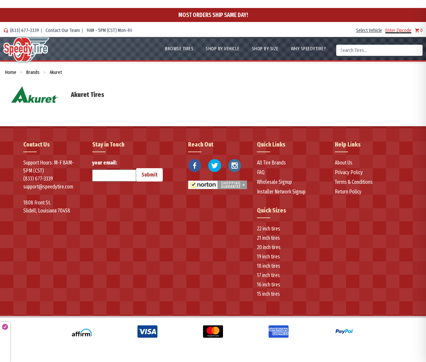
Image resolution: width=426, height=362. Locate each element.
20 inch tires (269, 247)
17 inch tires (268, 275)
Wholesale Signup (274, 182)
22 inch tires (268, 228)
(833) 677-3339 (24, 30)
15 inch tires (268, 294)
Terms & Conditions (354, 182)
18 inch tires (268, 266)
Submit (149, 175)
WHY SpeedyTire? (308, 49)
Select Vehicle (369, 30)
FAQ (261, 172)
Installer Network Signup (281, 191)
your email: (114, 170)
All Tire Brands (271, 163)
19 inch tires (268, 256)
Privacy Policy (349, 172)
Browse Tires (179, 49)
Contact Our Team (63, 30)
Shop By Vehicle (223, 49)
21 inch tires (268, 238)
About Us (343, 163)
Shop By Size (265, 49)
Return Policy (348, 191)
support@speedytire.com (48, 186)
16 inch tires (268, 284)
